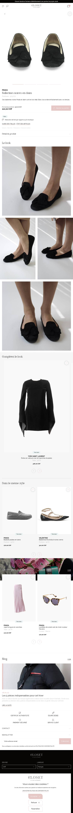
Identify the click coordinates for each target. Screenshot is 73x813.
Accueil (4, 127)
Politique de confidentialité (45, 746)
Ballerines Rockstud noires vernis (51, 540)
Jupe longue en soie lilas (13, 627)
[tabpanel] (36, 45)
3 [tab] (42, 84)
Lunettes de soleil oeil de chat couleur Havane (53, 628)
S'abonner (65, 741)
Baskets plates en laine (12, 540)
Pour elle (9, 127)
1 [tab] (18, 84)
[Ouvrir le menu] (3, 6)
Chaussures (17, 127)
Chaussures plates (25, 127)
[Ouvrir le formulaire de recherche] (7, 6)
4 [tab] (55, 84)
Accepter (35, 796)
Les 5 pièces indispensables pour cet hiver (22, 695)
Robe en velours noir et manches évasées (36, 458)
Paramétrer (35, 809)
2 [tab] (30, 84)
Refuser (35, 803)
